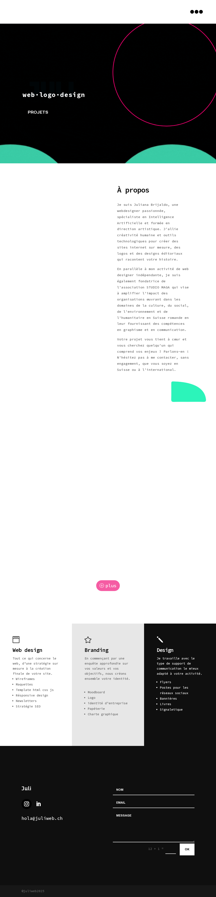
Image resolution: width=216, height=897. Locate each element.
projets (40, 111)
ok (187, 849)
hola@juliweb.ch (42, 818)
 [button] (196, 11)
